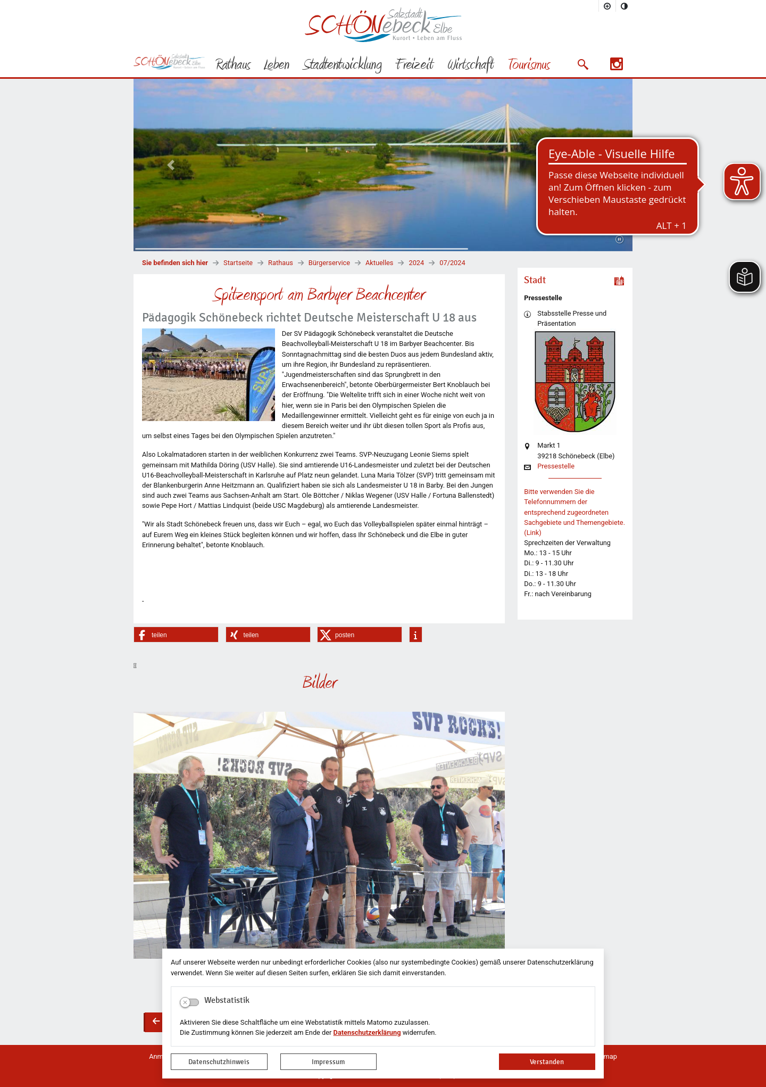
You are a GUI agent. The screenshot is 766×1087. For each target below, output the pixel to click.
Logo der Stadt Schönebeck (383, 24)
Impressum (328, 1062)
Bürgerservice (329, 263)
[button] (583, 64)
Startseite (238, 263)
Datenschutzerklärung (367, 1032)
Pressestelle (555, 466)
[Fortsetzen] (619, 239)
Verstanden (547, 1062)
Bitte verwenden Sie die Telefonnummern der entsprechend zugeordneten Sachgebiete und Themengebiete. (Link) (574, 512)
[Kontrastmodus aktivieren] (624, 6)
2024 (416, 263)
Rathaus (280, 263)
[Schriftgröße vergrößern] (607, 6)
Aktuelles (379, 263)
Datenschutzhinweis (218, 1062)
